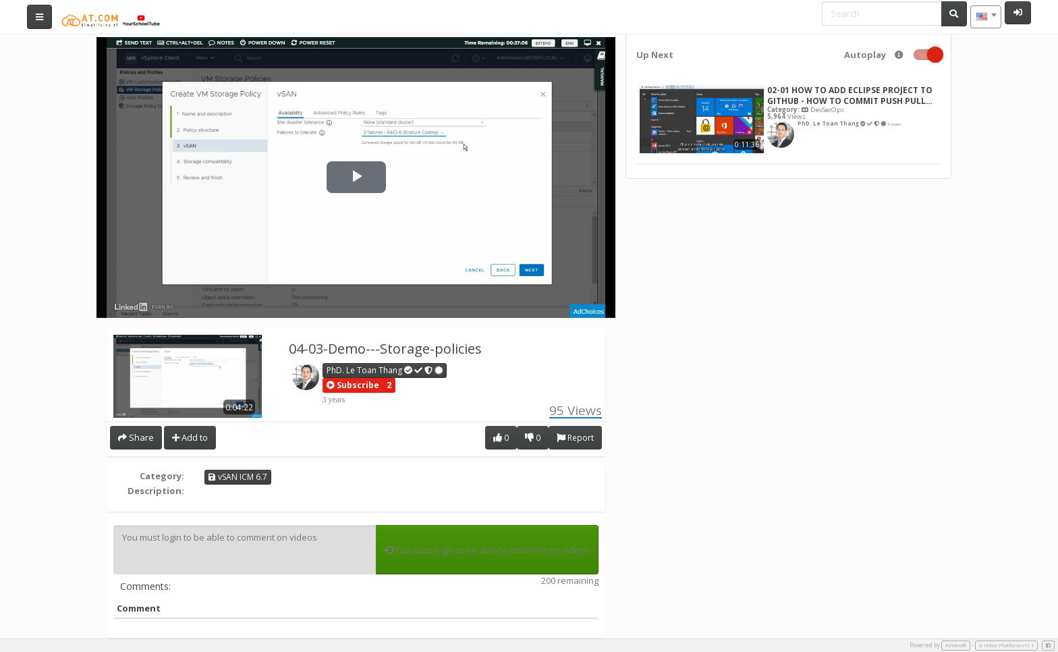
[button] (353, 385)
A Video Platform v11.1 (1006, 645)
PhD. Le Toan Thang (385, 370)
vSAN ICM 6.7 (237, 477)
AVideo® (955, 645)
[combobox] (985, 16)
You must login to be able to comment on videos (244, 550)
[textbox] (986, 17)
